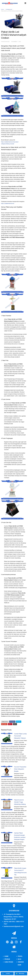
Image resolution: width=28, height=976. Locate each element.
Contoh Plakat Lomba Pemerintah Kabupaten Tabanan (20, 736)
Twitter (19, 721)
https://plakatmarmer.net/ (7, 203)
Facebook (12, 721)
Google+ (4, 724)
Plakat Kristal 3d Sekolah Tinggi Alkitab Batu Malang (20, 802)
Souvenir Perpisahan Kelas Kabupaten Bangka (20, 769)
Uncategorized (9, 9)
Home (2, 9)
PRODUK (7, 959)
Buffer (15, 724)
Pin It (10, 724)
